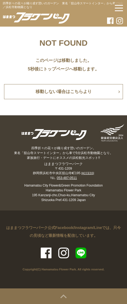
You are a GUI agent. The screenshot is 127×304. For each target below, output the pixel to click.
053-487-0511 (67, 178)
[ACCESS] (87, 173)
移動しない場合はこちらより (64, 91)
